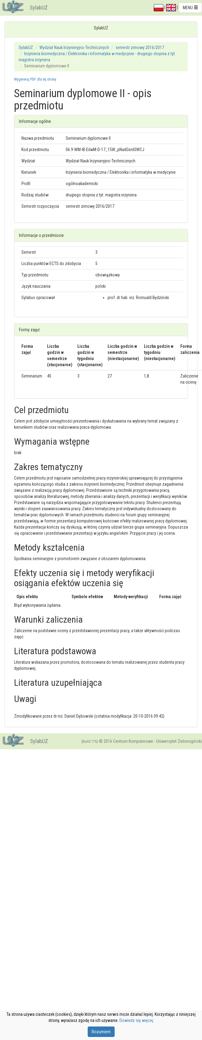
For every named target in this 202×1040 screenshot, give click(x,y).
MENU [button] (190, 7)
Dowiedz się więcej (136, 1020)
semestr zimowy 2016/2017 (140, 47)
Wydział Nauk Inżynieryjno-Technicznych (74, 47)
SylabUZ (39, 7)
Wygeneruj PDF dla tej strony (35, 79)
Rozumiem (101, 1031)
